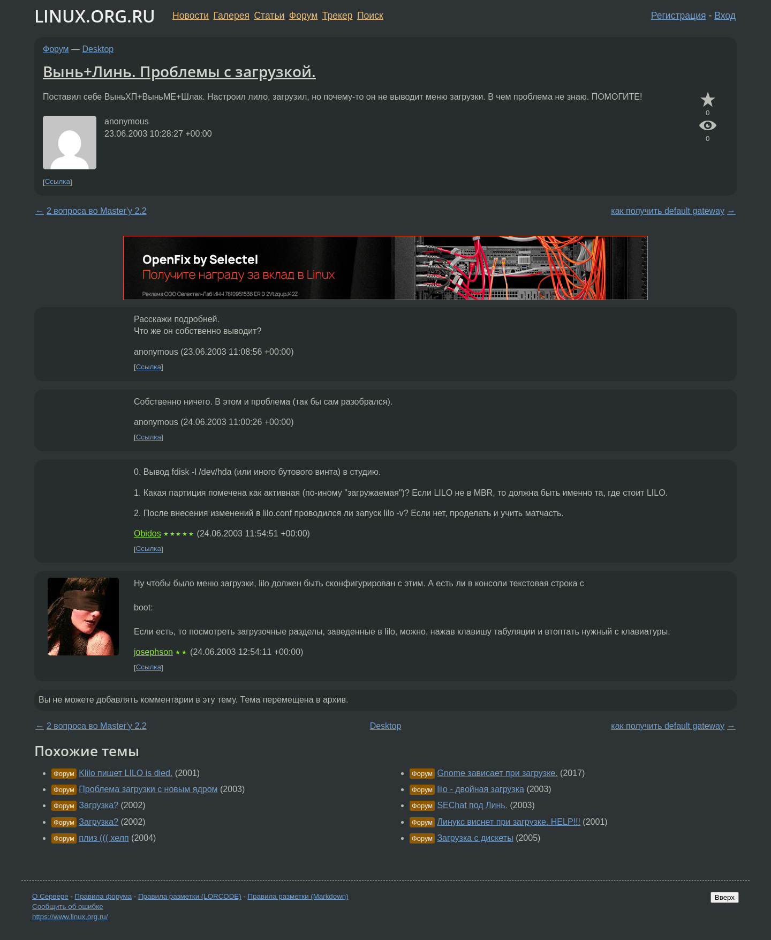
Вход (725, 15)
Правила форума (103, 896)
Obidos (147, 533)
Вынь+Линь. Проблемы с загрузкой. (179, 71)
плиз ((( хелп (103, 837)
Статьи (269, 15)
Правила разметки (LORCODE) (189, 896)
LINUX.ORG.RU (94, 15)
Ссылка (57, 182)
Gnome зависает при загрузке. (497, 773)
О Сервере (50, 896)
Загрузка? (98, 805)
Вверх (725, 897)
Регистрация (678, 15)
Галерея (232, 15)
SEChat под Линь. (472, 805)
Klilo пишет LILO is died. (125, 773)
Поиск (370, 15)
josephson (153, 651)
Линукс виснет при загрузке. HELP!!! (508, 821)
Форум (303, 15)
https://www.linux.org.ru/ (70, 917)
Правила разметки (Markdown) (297, 896)
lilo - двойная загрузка (480, 789)
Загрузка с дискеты (475, 837)
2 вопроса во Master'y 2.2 (97, 210)
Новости (190, 15)
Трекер (337, 15)
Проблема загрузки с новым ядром (148, 789)
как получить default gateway (667, 210)
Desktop (98, 49)
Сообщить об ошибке (67, 906)
